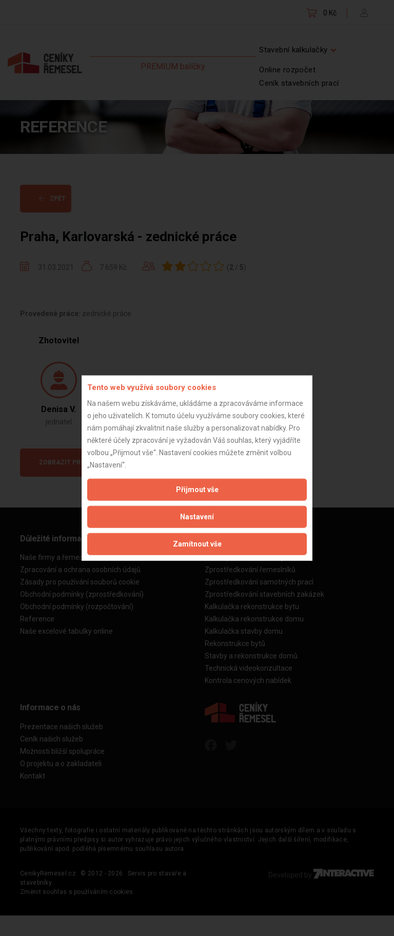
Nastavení (197, 516)
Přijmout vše (197, 489)
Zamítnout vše (197, 543)
